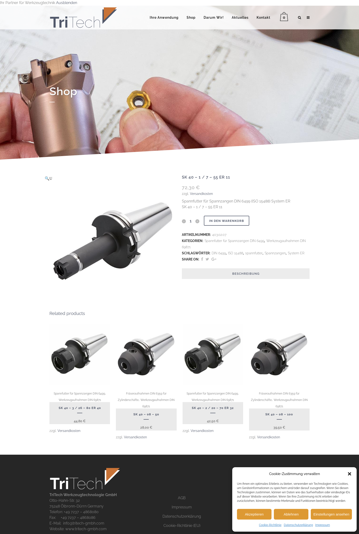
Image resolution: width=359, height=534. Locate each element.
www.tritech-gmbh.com (86, 529)
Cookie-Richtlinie (270, 525)
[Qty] (190, 221)
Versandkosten (201, 194)
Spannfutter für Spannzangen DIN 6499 (234, 241)
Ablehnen (291, 514)
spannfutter (254, 253)
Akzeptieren (254, 514)
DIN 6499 (219, 253)
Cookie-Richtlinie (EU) (181, 525)
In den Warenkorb (227, 221)
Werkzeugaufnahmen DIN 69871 (80, 400)
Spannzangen (275, 253)
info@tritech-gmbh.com (83, 523)
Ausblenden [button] (66, 2)
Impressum (322, 525)
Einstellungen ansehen (331, 514)
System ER (296, 253)
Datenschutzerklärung (298, 525)
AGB (182, 498)
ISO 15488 (235, 253)
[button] (349, 473)
